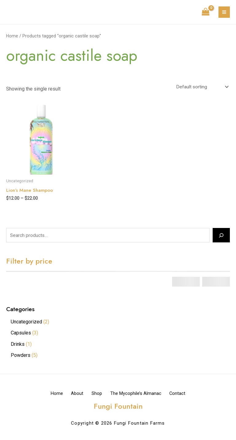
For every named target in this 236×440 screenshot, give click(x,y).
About (73, 394)
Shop (97, 394)
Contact (186, 394)
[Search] (221, 236)
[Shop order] (201, 87)
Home (12, 36)
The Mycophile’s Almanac (139, 394)
